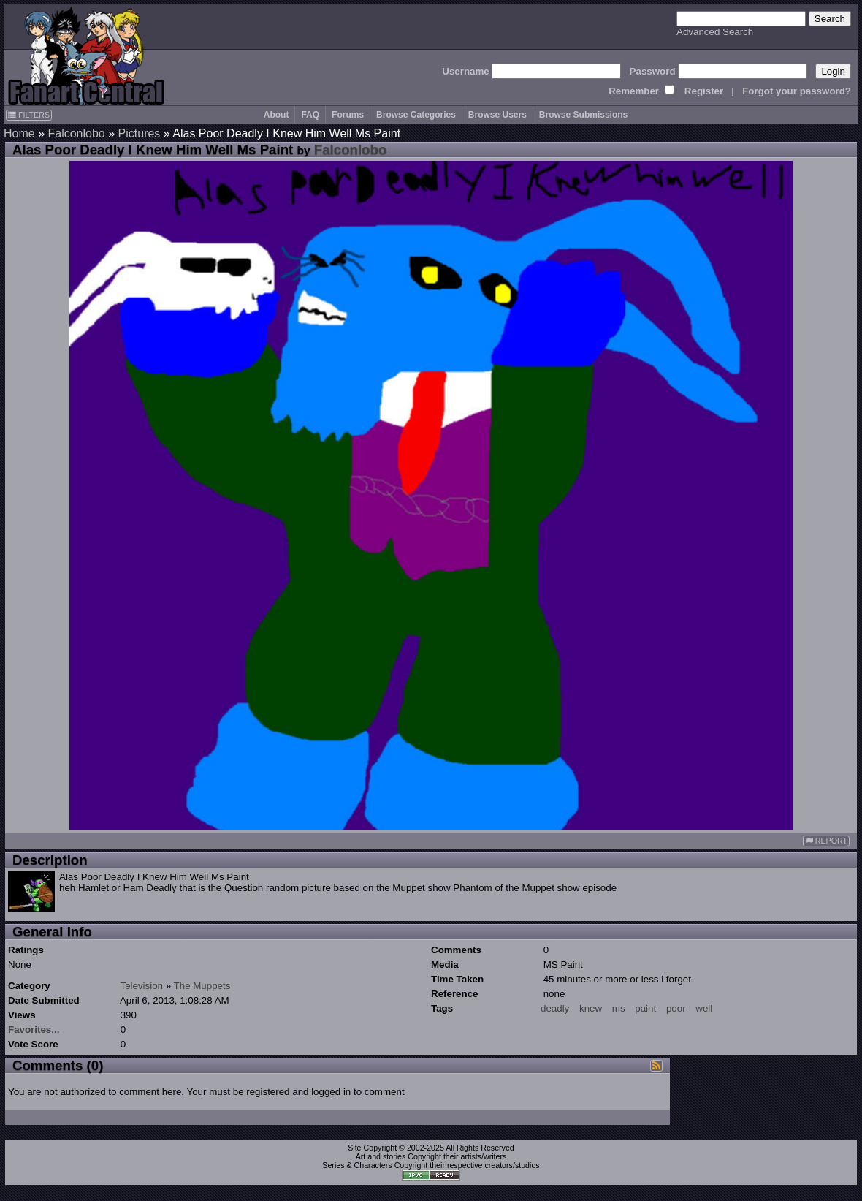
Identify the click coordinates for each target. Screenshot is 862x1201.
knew (590, 1008)
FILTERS (29, 114)
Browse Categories (416, 115)
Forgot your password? (796, 91)
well (703, 1008)
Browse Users (497, 115)
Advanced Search (714, 31)
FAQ (310, 115)
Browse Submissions (583, 115)
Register (703, 91)
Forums (348, 115)
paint (645, 1008)
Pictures (139, 133)
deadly (555, 1008)
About (276, 115)
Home (19, 133)
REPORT (826, 841)
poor (676, 1008)
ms (618, 1008)
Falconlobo (75, 133)
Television (141, 985)
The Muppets (202, 985)
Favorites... (33, 1029)
